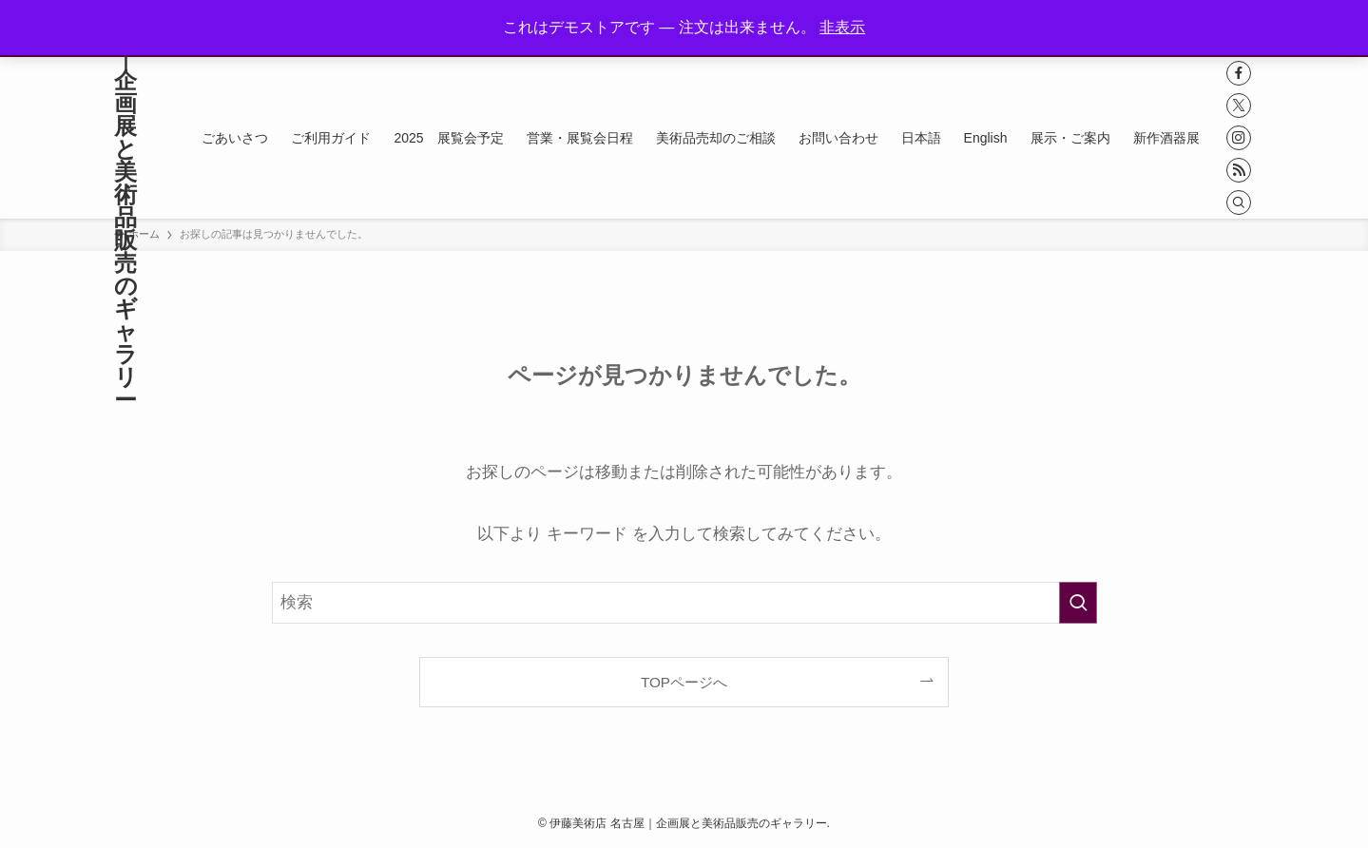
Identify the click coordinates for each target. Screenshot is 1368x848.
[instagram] (1238, 137)
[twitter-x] (1238, 105)
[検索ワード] (684, 603)
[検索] (1238, 202)
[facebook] (1238, 73)
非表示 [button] (842, 27)
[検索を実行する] (1078, 603)
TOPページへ (684, 682)
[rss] (1238, 170)
